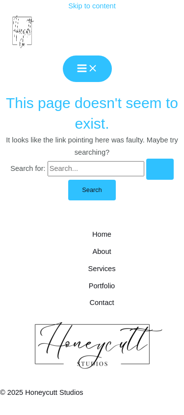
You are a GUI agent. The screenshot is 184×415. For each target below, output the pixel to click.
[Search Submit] (160, 169)
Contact (101, 302)
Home (101, 234)
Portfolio (102, 286)
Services (102, 269)
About (101, 251)
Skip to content (91, 6)
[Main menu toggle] (87, 69)
